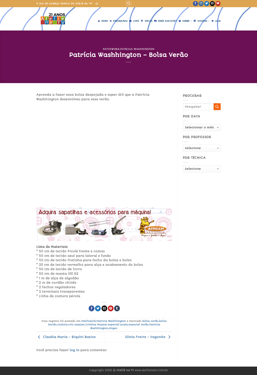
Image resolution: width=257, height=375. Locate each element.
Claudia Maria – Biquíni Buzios (66, 337)
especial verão (138, 324)
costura (62, 324)
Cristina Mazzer (96, 324)
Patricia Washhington (137, 49)
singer (113, 328)
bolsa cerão (150, 321)
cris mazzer (76, 324)
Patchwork (111, 49)
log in (74, 350)
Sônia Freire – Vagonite (148, 337)
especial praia (118, 324)
